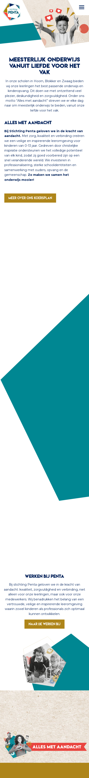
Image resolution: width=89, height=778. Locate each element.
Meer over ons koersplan (30, 198)
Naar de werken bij (44, 624)
